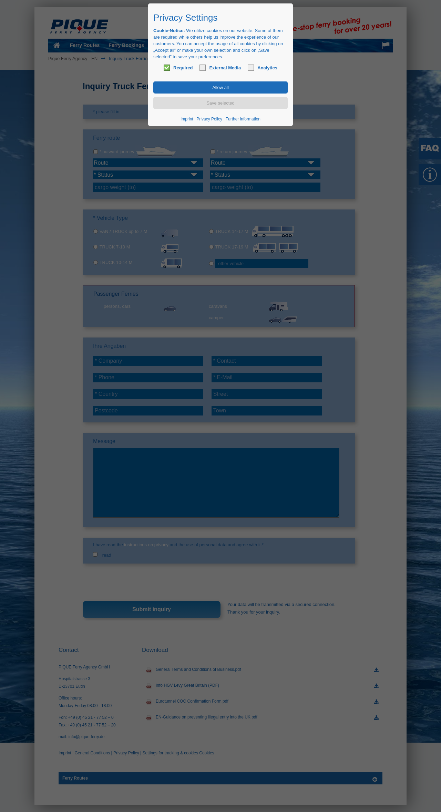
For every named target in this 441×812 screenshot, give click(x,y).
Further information (243, 119)
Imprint (187, 119)
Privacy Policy (209, 119)
